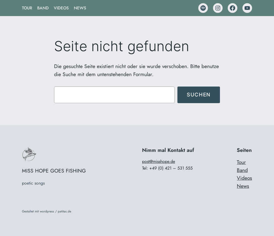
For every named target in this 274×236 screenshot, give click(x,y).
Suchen (199, 94)
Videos (244, 178)
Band (242, 170)
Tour (241, 162)
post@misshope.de (158, 161)
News (243, 186)
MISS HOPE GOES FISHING (54, 170)
